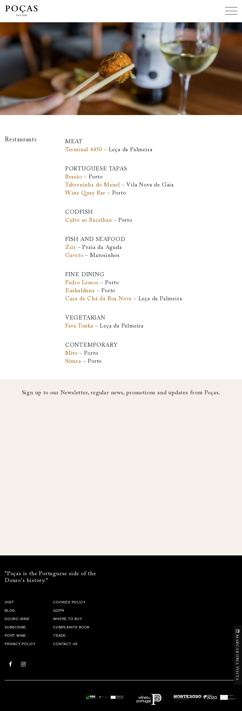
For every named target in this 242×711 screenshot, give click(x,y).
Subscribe (15, 627)
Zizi (70, 248)
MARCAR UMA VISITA (237, 657)
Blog (10, 611)
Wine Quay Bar (85, 193)
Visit (9, 602)
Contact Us (65, 644)
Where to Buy (67, 619)
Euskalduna (80, 291)
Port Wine (15, 636)
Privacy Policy (20, 644)
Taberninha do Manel (92, 185)
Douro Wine (17, 619)
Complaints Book (71, 627)
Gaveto (74, 256)
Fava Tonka (79, 326)
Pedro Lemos (82, 283)
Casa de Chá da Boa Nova (98, 299)
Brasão (73, 177)
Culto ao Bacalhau (88, 220)
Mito (71, 353)
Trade (59, 636)
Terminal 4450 (83, 150)
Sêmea (73, 361)
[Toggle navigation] (231, 11)
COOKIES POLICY (69, 602)
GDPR (58, 611)
